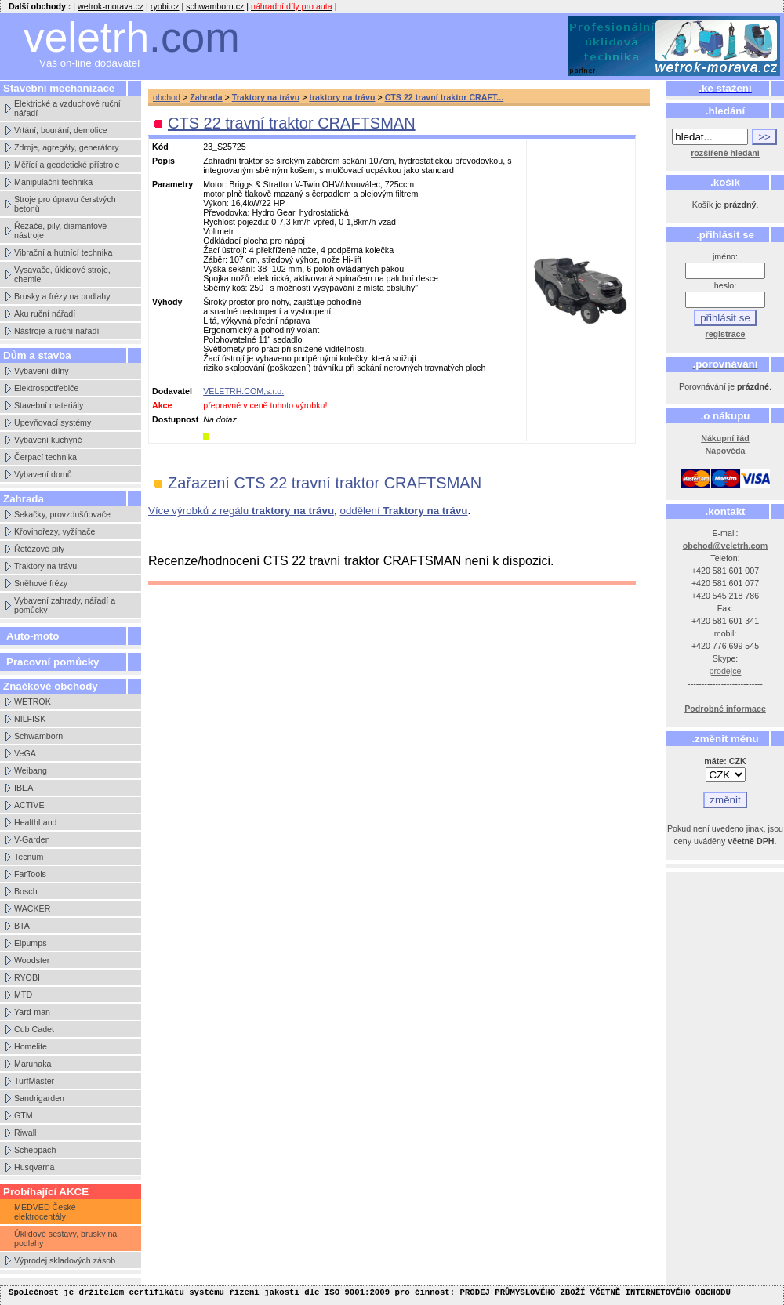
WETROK (32, 701)
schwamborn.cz (215, 6)
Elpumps (30, 943)
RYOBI (27, 977)
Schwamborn (38, 736)
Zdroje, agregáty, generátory (66, 147)
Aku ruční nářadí (44, 313)
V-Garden (32, 839)
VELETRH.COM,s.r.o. (243, 391)
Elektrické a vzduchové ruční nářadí (67, 108)
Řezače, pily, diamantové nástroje (60, 230)
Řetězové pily (39, 548)
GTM (23, 1115)
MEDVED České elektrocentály (45, 1211)
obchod (166, 97)
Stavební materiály (48, 405)
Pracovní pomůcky (53, 662)
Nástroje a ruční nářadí (56, 330)
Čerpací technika (45, 457)
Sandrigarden (39, 1098)
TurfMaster (34, 1081)
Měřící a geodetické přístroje (66, 164)
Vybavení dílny (41, 370)
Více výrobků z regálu (241, 511)
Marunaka (32, 1063)
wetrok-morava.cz (110, 6)
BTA (22, 925)
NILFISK (29, 718)
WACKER (32, 908)
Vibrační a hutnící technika (63, 252)
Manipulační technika (53, 182)
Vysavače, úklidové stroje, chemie (62, 274)
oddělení (403, 511)
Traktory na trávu (45, 566)
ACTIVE (29, 805)
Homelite (30, 1046)
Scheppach (35, 1150)
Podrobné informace (725, 708)
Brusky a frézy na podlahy (62, 296)
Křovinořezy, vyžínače (54, 531)
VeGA (25, 753)
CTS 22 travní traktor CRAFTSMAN (292, 123)
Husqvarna (34, 1167)
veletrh (132, 37)
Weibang (30, 770)
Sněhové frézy (40, 583)
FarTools (30, 874)
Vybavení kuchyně (48, 439)
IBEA (23, 787)
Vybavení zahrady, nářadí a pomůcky (64, 605)
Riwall (25, 1132)
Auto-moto (32, 636)
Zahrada (206, 97)
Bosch (26, 891)
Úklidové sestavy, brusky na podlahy (65, 1238)
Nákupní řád (725, 438)
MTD (23, 994)
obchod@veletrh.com (725, 545)
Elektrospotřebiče (46, 388)
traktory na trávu (342, 97)
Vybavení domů (43, 474)
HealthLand (35, 822)
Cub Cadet (34, 1029)
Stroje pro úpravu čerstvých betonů (65, 203)
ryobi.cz (165, 6)
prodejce (726, 671)
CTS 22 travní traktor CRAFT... (444, 97)
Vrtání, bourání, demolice (60, 130)
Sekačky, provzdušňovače (62, 514)
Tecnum (28, 856)
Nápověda (726, 450)
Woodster (31, 960)
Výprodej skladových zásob (64, 1260)
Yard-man (32, 1012)
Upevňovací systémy (52, 422)
